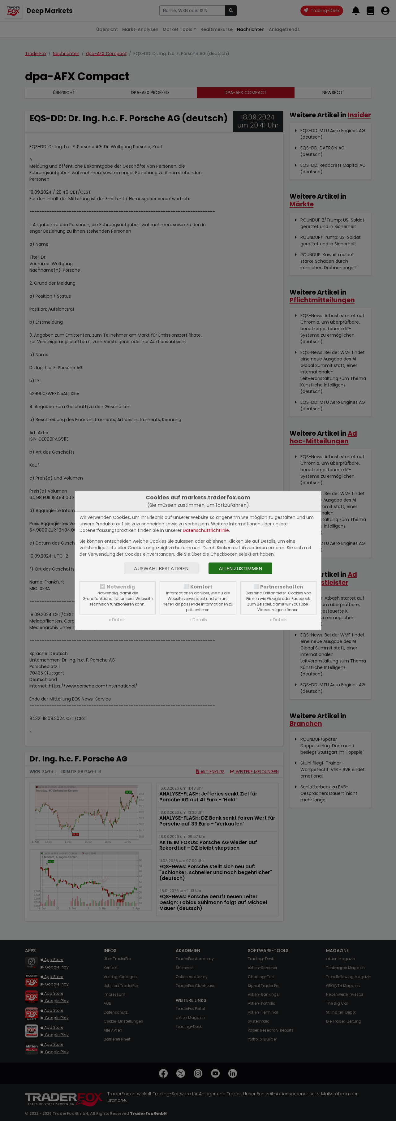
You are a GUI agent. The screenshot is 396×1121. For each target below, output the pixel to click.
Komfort (201, 587)
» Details (118, 620)
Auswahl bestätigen (161, 568)
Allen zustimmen (240, 568)
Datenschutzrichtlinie (206, 530)
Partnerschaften (281, 587)
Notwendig (121, 587)
